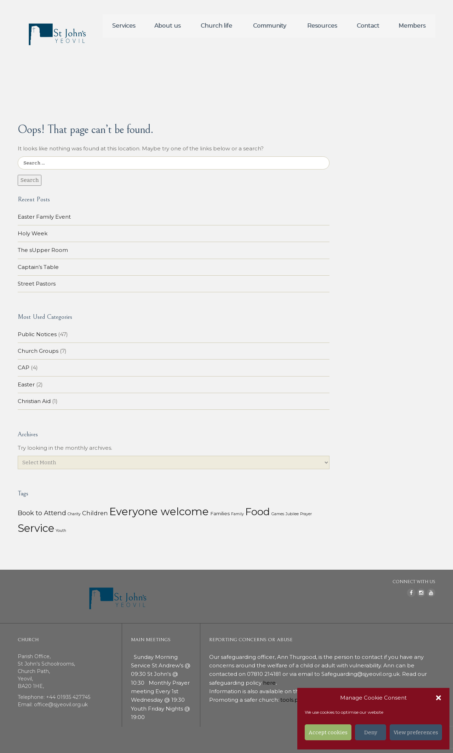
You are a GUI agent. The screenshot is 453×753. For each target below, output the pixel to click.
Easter (26, 384)
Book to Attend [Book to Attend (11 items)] (42, 513)
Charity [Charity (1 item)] (74, 514)
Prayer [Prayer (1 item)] (306, 514)
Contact (368, 25)
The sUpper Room (43, 250)
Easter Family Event (44, 216)
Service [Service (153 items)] (36, 528)
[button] (438, 697)
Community (269, 25)
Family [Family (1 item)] (237, 514)
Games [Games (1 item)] (277, 514)
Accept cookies (328, 732)
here (269, 682)
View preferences (416, 732)
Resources (322, 25)
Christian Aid (34, 401)
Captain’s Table (38, 267)
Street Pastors (37, 283)
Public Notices (37, 334)
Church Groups (38, 350)
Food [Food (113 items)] (257, 512)
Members (411, 25)
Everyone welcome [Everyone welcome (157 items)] (159, 511)
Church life (216, 25)
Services (123, 25)
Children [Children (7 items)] (95, 513)
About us (167, 25)
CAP (23, 367)
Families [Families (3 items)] (220, 513)
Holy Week (32, 233)
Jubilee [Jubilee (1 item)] (292, 514)
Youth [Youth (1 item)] (61, 530)
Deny (370, 732)
